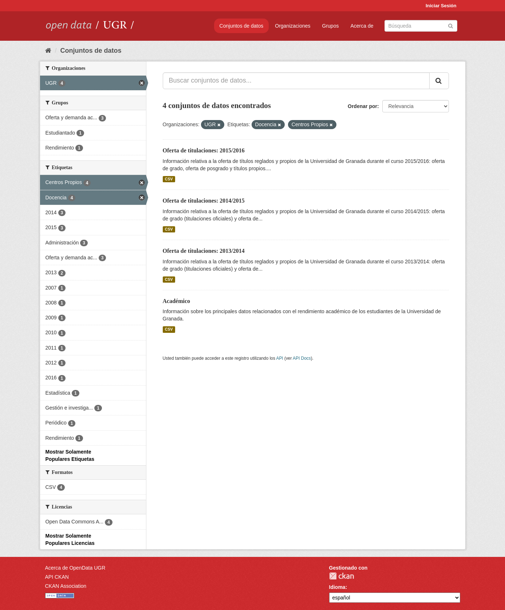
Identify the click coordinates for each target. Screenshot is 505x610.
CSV (169, 179)
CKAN (341, 576)
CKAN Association (66, 586)
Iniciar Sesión (441, 5)
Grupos (330, 26)
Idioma (337, 587)
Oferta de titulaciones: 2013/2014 (204, 251)
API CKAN (57, 577)
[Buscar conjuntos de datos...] (296, 80)
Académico (176, 301)
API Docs (302, 358)
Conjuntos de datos (242, 26)
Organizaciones (292, 26)
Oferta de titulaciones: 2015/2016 (204, 150)
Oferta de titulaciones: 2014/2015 (204, 201)
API (279, 358)
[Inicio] (48, 50)
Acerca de (361, 26)
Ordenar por (362, 106)
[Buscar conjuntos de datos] (420, 26)
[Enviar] (450, 25)
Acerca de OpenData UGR (75, 568)
